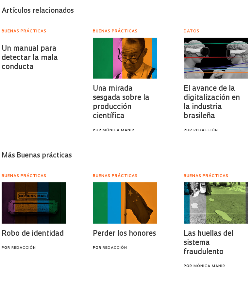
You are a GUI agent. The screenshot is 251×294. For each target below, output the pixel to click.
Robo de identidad (33, 234)
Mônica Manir (118, 130)
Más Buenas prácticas (37, 155)
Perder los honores (124, 234)
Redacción (205, 130)
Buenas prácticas (24, 31)
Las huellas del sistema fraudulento (208, 243)
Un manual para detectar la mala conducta (30, 58)
